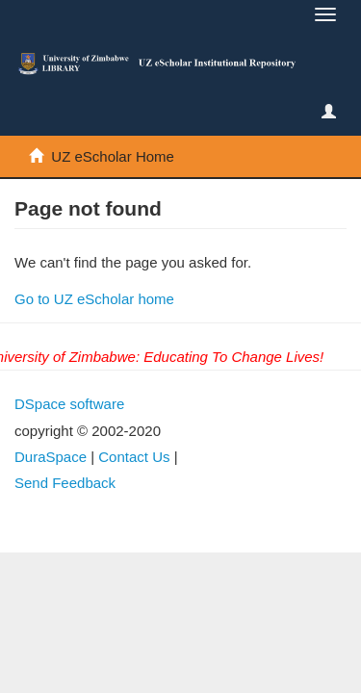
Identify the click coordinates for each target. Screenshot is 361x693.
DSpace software (69, 404)
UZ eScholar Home (112, 156)
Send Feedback (65, 483)
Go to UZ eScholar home (94, 299)
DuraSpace (50, 457)
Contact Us (133, 457)
